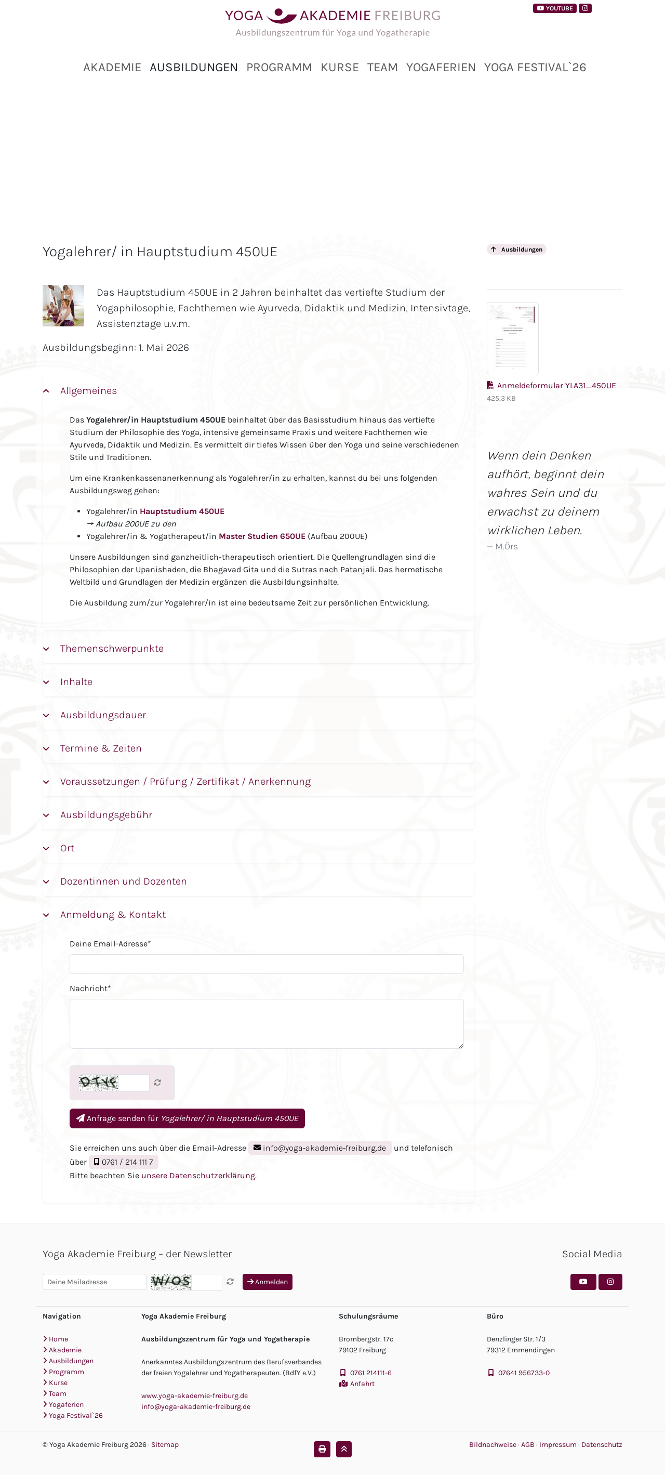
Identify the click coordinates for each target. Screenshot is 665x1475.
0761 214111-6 (371, 1372)
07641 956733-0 (524, 1372)
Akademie (112, 67)
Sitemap (165, 1444)
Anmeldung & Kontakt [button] (112, 914)
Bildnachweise (492, 1444)
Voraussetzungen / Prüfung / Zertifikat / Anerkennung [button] (184, 781)
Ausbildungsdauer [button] (102, 715)
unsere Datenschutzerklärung (198, 1175)
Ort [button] (66, 848)
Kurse (340, 67)
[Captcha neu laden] (157, 1082)
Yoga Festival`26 (535, 67)
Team (382, 67)
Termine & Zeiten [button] (100, 748)
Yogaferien (441, 67)
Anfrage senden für (187, 1118)
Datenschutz (601, 1444)
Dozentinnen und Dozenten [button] (122, 881)
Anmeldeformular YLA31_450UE (551, 352)
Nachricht (90, 988)
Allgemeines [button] (87, 391)
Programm (279, 67)
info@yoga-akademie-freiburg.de (320, 1148)
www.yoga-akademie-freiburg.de (194, 1395)
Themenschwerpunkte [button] (111, 648)
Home (55, 1339)
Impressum (558, 1444)
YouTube (555, 8)
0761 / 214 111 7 (123, 1162)
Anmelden (267, 1282)
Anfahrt (362, 1383)
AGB (528, 1444)
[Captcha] (134, 1082)
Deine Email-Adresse (110, 944)
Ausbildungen (194, 67)
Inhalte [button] (75, 682)
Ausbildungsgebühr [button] (105, 815)
